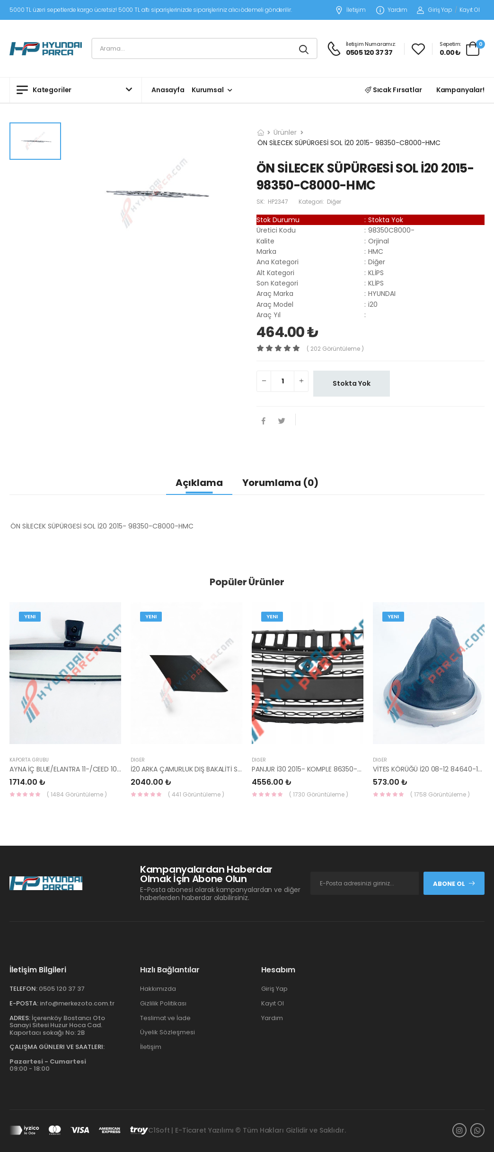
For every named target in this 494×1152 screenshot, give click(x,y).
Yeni (29, 616)
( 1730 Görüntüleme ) (318, 794)
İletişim (350, 10)
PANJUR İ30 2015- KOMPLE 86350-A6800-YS (321, 769)
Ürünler (285, 132)
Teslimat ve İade (165, 1017)
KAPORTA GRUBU (29, 759)
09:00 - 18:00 (47, 1065)
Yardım (391, 10)
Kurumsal (208, 90)
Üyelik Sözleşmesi (167, 1032)
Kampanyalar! (460, 90)
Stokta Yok (351, 383)
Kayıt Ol (469, 10)
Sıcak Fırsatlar (393, 90)
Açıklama (199, 482)
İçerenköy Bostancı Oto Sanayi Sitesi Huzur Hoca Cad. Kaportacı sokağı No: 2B (57, 1025)
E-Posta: (23, 1003)
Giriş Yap (434, 10)
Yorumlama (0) (280, 482)
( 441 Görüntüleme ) (196, 794)
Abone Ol (454, 883)
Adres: (19, 1017)
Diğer (138, 759)
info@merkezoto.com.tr (77, 1003)
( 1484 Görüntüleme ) (77, 794)
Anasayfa (168, 90)
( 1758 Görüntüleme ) (440, 794)
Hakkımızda (158, 988)
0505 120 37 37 (62, 988)
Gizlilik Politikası (163, 1003)
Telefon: (23, 988)
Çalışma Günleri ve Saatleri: (57, 1046)
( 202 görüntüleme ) (335, 349)
